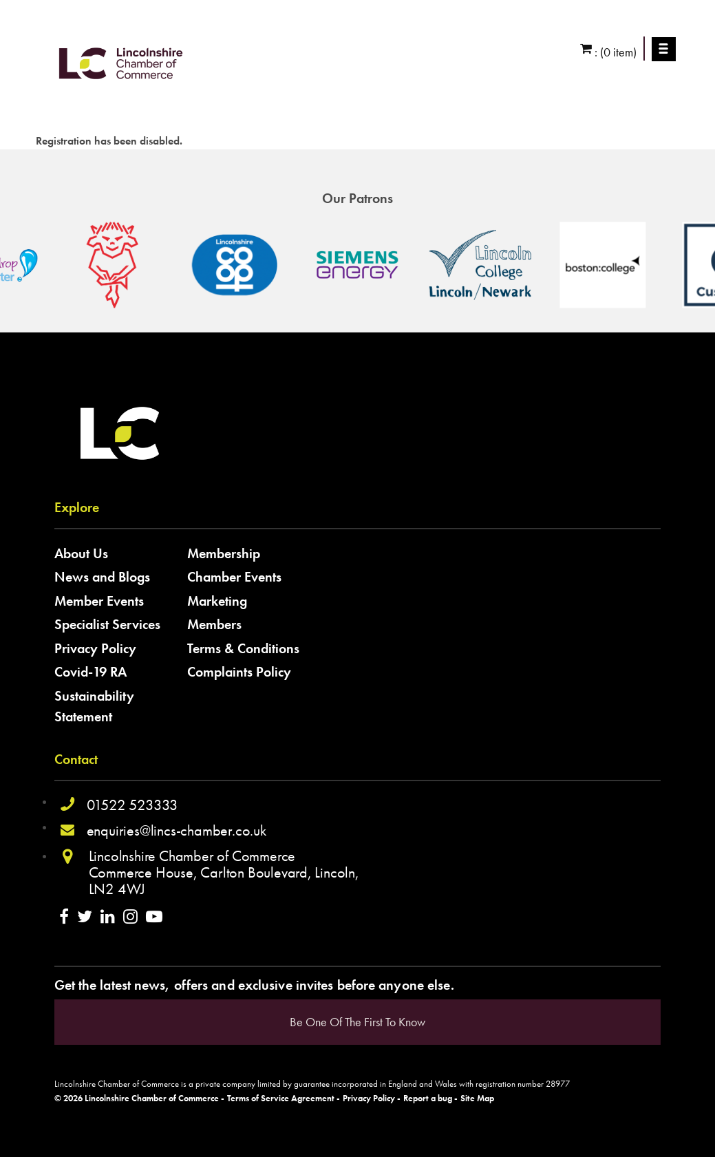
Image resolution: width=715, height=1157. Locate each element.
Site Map (477, 1098)
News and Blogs (102, 577)
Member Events (99, 601)
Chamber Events (234, 577)
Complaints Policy (239, 672)
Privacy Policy (95, 648)
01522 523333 (133, 805)
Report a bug (427, 1098)
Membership (223, 553)
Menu (663, 49)
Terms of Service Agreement (280, 1098)
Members (214, 624)
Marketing (217, 601)
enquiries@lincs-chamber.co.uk (176, 830)
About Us (81, 553)
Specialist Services (107, 624)
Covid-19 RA (90, 672)
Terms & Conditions (243, 648)
